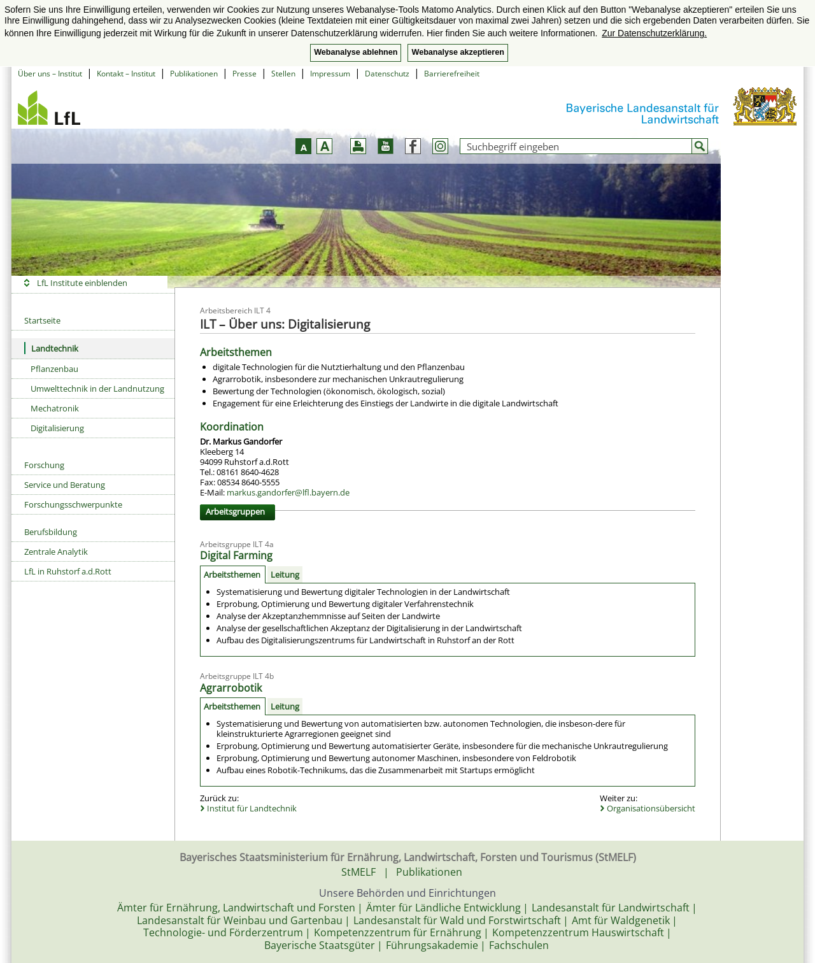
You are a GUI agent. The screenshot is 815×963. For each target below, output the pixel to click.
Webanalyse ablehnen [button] (355, 52)
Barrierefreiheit (451, 73)
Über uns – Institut (50, 73)
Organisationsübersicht (651, 808)
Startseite (42, 320)
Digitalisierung (57, 428)
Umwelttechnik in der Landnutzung (97, 388)
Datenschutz (387, 73)
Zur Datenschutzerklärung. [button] (654, 33)
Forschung (44, 465)
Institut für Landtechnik (252, 808)
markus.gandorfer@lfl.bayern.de (288, 492)
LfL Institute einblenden (82, 283)
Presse (244, 73)
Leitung (285, 574)
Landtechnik (51, 348)
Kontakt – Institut (126, 73)
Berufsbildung (50, 532)
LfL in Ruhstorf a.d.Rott (67, 571)
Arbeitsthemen (232, 574)
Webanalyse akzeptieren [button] (457, 52)
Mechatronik (55, 408)
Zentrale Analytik (56, 551)
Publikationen (194, 73)
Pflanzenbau (54, 368)
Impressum (330, 73)
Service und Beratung (64, 484)
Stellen (283, 73)
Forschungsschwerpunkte (73, 504)
